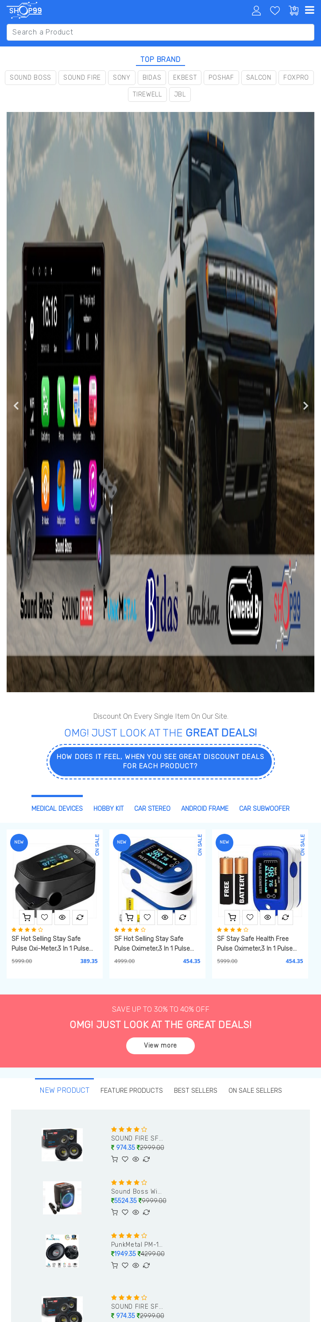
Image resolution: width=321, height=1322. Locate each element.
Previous (15, 405)
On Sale (255, 1091)
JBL (180, 94)
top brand (160, 59)
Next (305, 405)
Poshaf (221, 77)
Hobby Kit (108, 809)
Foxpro (296, 77)
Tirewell (147, 94)
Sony (122, 77)
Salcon (258, 77)
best (195, 1091)
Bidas (152, 77)
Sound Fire (82, 77)
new (64, 1090)
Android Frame (204, 809)
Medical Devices (57, 809)
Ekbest (185, 77)
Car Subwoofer (264, 809)
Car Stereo (152, 809)
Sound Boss (30, 77)
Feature (131, 1091)
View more (160, 1045)
